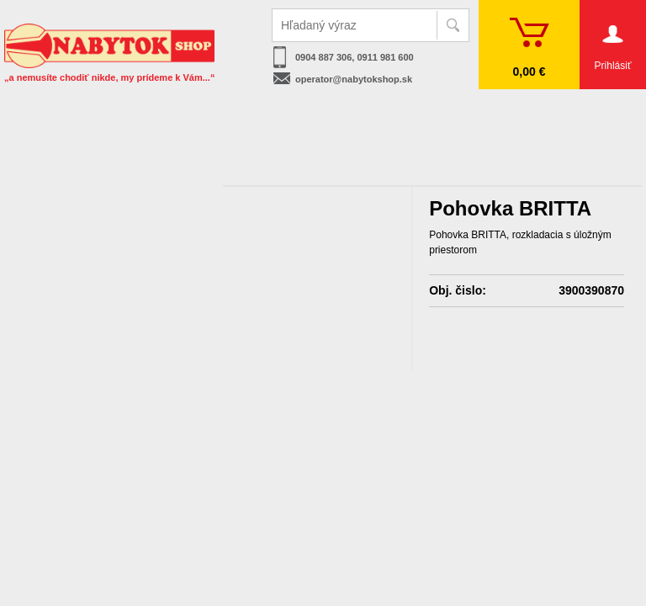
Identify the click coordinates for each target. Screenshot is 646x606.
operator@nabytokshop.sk (353, 79)
